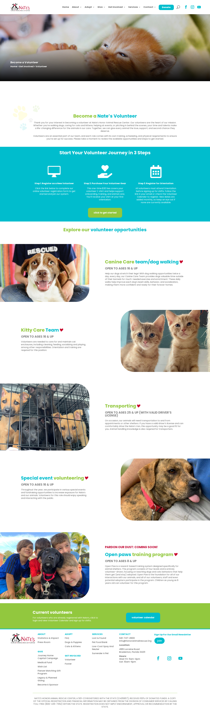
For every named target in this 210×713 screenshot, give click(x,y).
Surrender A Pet (100, 653)
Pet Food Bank (99, 642)
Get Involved (115, 7)
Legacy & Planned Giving (47, 679)
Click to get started (105, 212)
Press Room (44, 642)
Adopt (88, 7)
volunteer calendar (143, 617)
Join (159, 641)
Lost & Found (99, 638)
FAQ (67, 638)
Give (100, 7)
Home (65, 7)
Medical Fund (45, 662)
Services (133, 7)
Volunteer (70, 659)
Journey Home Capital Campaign (48, 657)
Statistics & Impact (48, 638)
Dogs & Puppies (73, 642)
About (75, 7)
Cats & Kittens (73, 646)
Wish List (42, 666)
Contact (148, 7)
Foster (68, 663)
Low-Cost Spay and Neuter (103, 648)
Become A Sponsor (48, 684)
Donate (166, 7)
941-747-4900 (127, 638)
